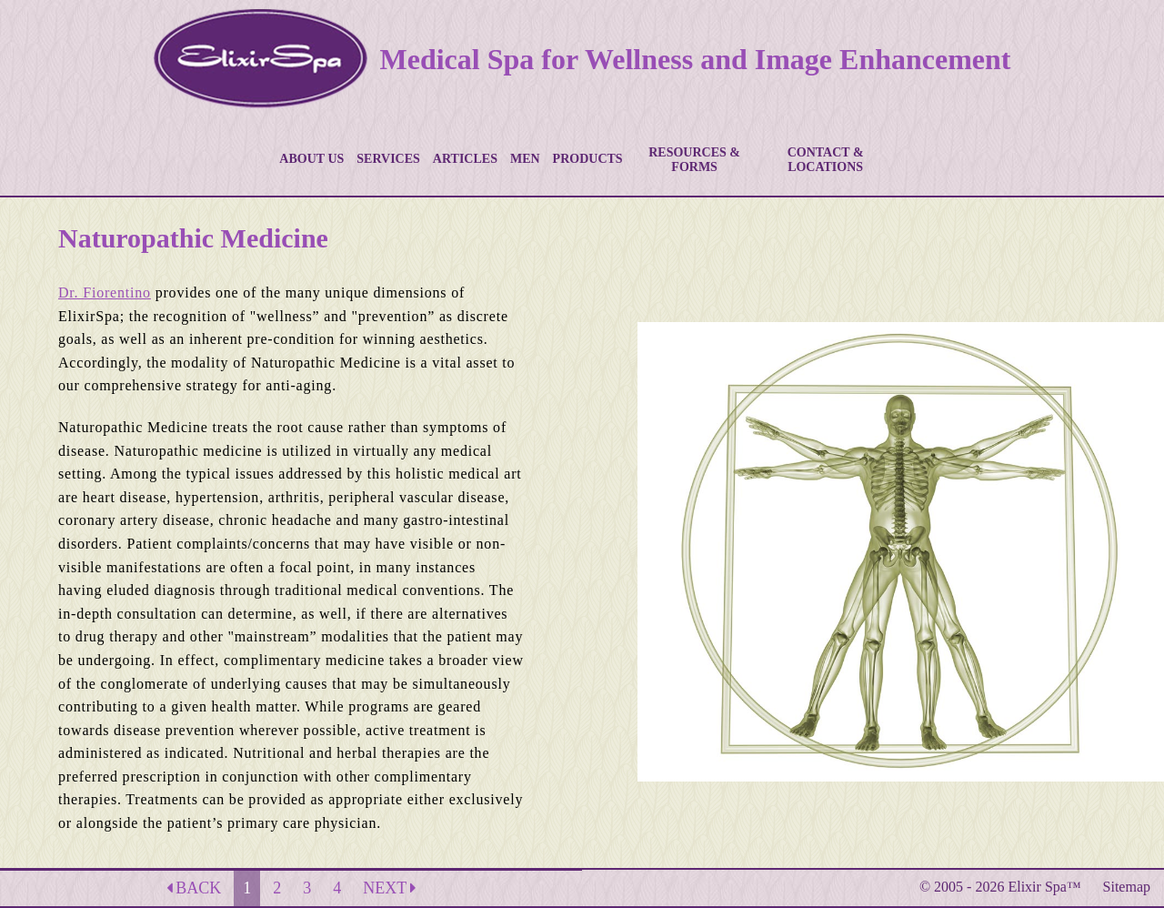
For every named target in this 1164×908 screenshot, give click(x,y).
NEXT (389, 888)
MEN (525, 159)
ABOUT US (311, 159)
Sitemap (1126, 886)
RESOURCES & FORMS (694, 160)
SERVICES (388, 159)
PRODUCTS (588, 159)
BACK (194, 888)
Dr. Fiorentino (104, 292)
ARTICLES (465, 159)
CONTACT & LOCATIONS (826, 160)
